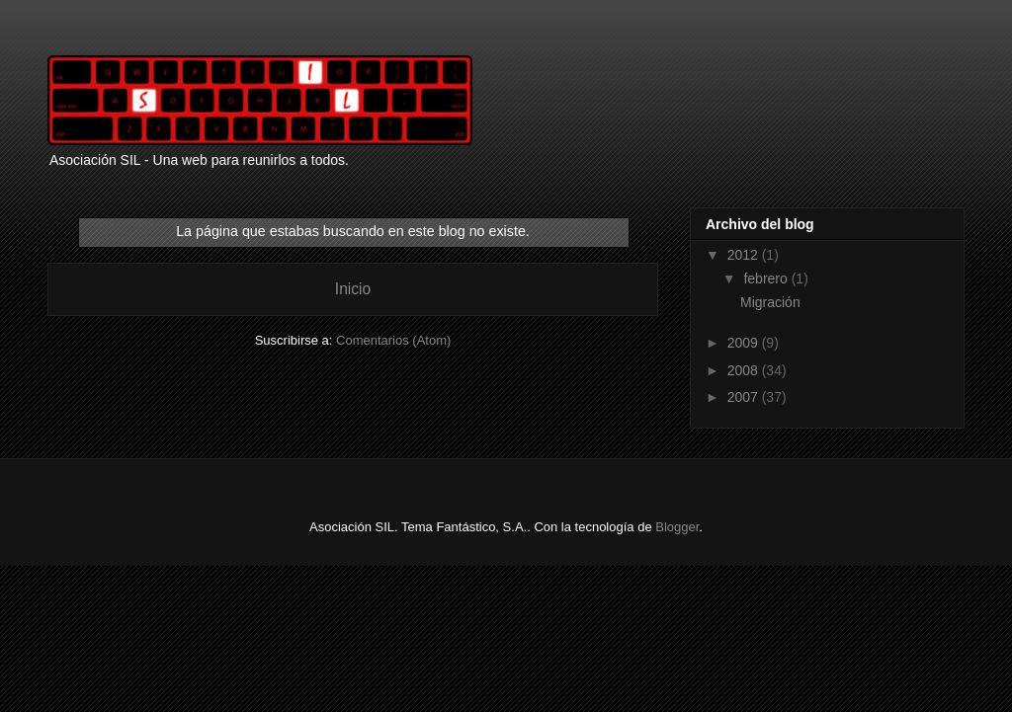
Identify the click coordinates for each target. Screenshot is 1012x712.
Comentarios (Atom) (393, 340)
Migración (770, 302)
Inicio (353, 288)
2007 (744, 397)
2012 (744, 255)
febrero (767, 278)
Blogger (677, 526)
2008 (744, 370)
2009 (744, 343)
